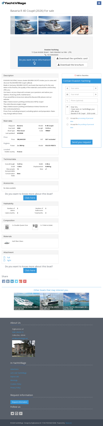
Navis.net (69, 423)
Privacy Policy (15, 388)
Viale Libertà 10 (17, 332)
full (7, 257)
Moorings (13, 380)
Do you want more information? (35, 61)
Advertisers (14, 369)
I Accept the (81, 119)
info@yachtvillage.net (20, 338)
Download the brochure (71, 64)
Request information (19, 402)
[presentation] (81, 134)
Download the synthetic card (72, 58)
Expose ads (14, 376)
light (7, 260)
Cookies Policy (15, 384)
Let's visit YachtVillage (18, 373)
